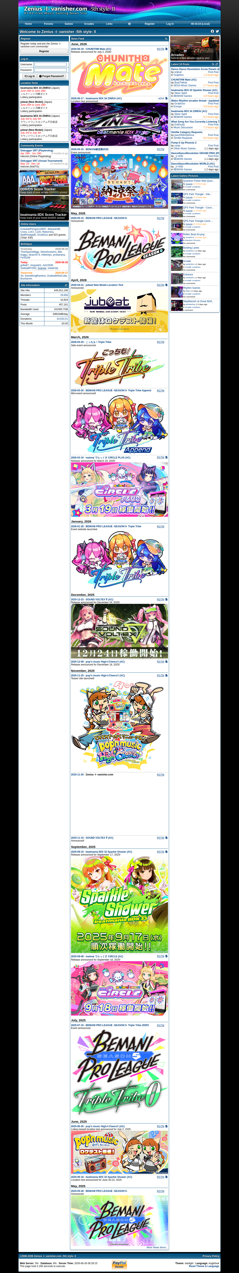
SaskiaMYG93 (28, 268)
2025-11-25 (77, 675)
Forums (48, 23)
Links (109, 23)
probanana (59, 254)
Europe (178, 106)
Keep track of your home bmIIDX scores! (43, 216)
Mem (188, 291)
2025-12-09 (77, 661)
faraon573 (34, 254)
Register (150, 23)
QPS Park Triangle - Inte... (197, 194)
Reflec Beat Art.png (193, 234)
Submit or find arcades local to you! (190, 56)
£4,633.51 (62, 318)
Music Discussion (183, 127)
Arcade (187, 261)
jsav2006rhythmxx (184, 135)
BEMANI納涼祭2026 (97, 149)
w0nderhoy (190, 304)
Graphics (179, 75)
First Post (213, 72)
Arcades (89, 23)
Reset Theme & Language (204, 1266)
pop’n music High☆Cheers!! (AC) (105, 661)
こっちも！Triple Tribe (98, 342)
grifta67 (24, 265)
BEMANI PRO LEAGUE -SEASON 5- (106, 1191)
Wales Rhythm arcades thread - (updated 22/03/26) (200, 100)
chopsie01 (35, 265)
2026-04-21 (77, 285)
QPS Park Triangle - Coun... (198, 207)
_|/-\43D (178, 156)
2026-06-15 (77, 149)
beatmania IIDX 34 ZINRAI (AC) (104, 98)
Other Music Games (185, 148)
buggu (23, 254)
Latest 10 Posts (180, 64)
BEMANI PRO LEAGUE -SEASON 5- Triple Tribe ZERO (117, 1025)
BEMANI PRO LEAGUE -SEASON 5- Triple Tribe (113, 526)
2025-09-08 (77, 956)
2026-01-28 (77, 526)
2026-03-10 (77, 457)
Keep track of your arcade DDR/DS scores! (43, 190)
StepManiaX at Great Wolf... (198, 301)
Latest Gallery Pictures (184, 175)
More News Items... (157, 1247)
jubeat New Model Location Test (104, 285)
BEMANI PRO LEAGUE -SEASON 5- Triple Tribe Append (118, 390)
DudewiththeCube (57, 275)
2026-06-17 (77, 98)
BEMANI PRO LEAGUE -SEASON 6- (106, 218)
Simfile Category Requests (186, 132)
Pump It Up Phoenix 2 (183, 142)
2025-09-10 (77, 851)
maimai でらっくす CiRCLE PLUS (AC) (108, 457)
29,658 (64, 295)
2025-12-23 (77, 599)
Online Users (28, 224)
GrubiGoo (42, 234)
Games (69, 23)
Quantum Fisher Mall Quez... (199, 180)
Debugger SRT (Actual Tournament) (41, 160)
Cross (23, 231)
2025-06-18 (77, 1177)
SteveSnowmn (48, 251)
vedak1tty (52, 268)
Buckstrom (26, 278)
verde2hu (190, 251)
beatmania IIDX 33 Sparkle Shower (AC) (109, 851)
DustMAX (190, 237)
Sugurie (42, 268)
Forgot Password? (51, 76)
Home (28, 23)
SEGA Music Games (185, 85)
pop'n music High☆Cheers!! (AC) (105, 1126)
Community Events (32, 145)
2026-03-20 (77, 390)
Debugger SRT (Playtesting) (36, 150)
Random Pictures (192, 240)
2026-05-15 (77, 218)
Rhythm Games (191, 287)
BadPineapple (28, 234)
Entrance (188, 274)
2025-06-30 (77, 1126)
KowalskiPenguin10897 (33, 229)
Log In (170, 23)
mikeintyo (46, 254)
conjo (177, 145)
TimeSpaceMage (29, 251)
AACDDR (48, 265)
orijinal (178, 72)
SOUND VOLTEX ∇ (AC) (99, 599)
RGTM (160, 49)
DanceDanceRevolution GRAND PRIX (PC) (196, 153)
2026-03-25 (77, 342)
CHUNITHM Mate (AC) (98, 49)
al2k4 (161, 98)
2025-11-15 (77, 837)
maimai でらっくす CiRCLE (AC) (104, 956)
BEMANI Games (183, 96)
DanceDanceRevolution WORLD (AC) (193, 163)
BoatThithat (180, 82)
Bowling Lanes (191, 247)
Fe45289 (25, 257)
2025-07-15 (77, 1025)
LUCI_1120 (34, 231)
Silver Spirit (180, 93)
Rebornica (47, 231)
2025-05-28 (77, 1191)
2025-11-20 (77, 774)
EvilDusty (179, 124)
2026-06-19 (77, 49)
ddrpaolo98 (53, 229)
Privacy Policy (211, 1256)
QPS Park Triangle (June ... (198, 221)
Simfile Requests (183, 138)
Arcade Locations (192, 187)
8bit (60, 251)
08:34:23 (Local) (200, 23)
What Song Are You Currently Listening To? (196, 121)
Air (21, 275)
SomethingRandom (35, 275)
